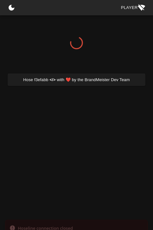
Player (133, 8)
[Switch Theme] (11, 7)
